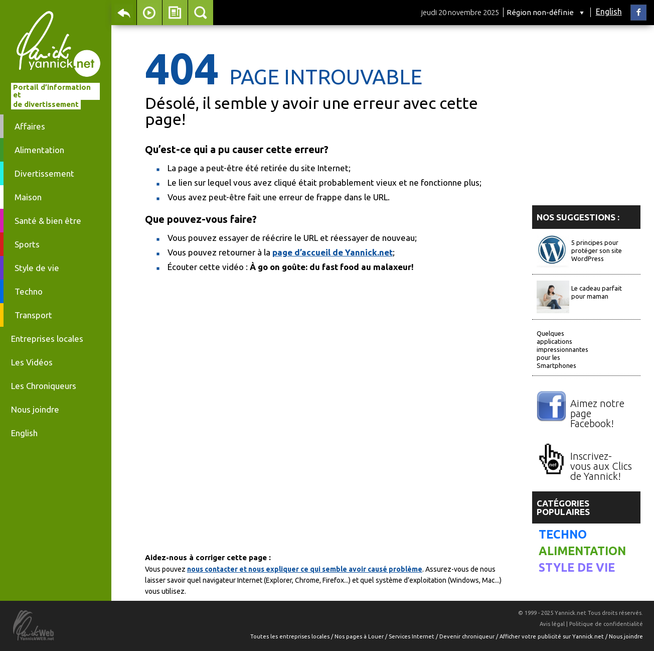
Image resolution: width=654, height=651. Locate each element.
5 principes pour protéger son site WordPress (596, 250)
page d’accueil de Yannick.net (332, 252)
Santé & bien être (48, 220)
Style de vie (37, 268)
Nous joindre (35, 409)
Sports (27, 244)
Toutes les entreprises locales (290, 636)
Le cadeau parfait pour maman (596, 292)
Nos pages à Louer (360, 636)
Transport (33, 315)
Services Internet (412, 636)
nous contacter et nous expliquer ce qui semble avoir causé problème (304, 569)
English (609, 11)
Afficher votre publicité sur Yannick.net (552, 636)
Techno (29, 291)
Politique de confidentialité (606, 624)
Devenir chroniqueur (467, 636)
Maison (28, 197)
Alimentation (39, 150)
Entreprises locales (47, 338)
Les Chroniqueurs (43, 385)
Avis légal (552, 624)
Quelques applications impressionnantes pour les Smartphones (562, 349)
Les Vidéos (32, 362)
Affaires (30, 126)
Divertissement (44, 173)
